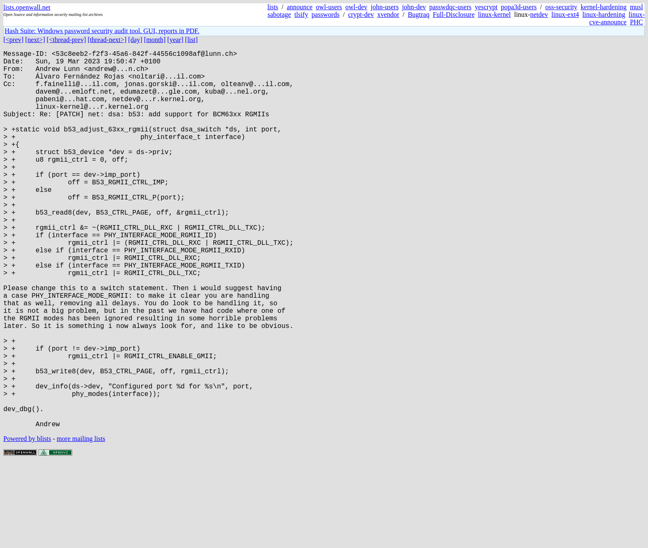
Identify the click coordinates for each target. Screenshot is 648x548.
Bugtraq (419, 14)
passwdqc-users (450, 6)
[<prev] (13, 39)
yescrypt (486, 6)
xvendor (388, 14)
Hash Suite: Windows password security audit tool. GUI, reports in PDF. (102, 30)
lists (272, 6)
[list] (191, 39)
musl (636, 6)
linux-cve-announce (617, 18)
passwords (325, 14)
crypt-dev (361, 14)
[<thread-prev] (66, 39)
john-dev (414, 6)
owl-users (329, 6)
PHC (636, 22)
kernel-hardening (604, 6)
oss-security (561, 6)
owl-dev (356, 6)
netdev (539, 14)
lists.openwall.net (26, 7)
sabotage (279, 14)
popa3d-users (518, 6)
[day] (135, 39)
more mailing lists (81, 522)
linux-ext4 (565, 14)
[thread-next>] (107, 39)
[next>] (35, 39)
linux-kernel (494, 14)
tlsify (301, 14)
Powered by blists (27, 522)
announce (299, 6)
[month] (155, 39)
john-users (385, 6)
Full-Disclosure (454, 14)
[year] (175, 39)
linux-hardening (604, 14)
